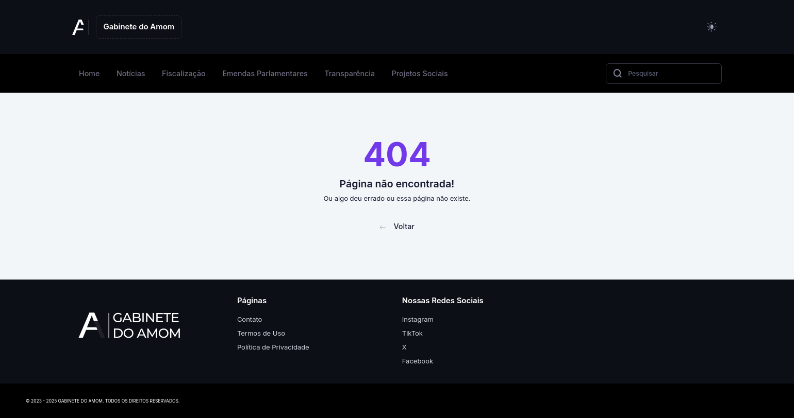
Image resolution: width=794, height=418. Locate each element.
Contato (249, 319)
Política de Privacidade (273, 347)
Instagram (418, 319)
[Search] (664, 73)
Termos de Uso (261, 333)
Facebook (417, 361)
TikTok (412, 333)
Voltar (397, 226)
